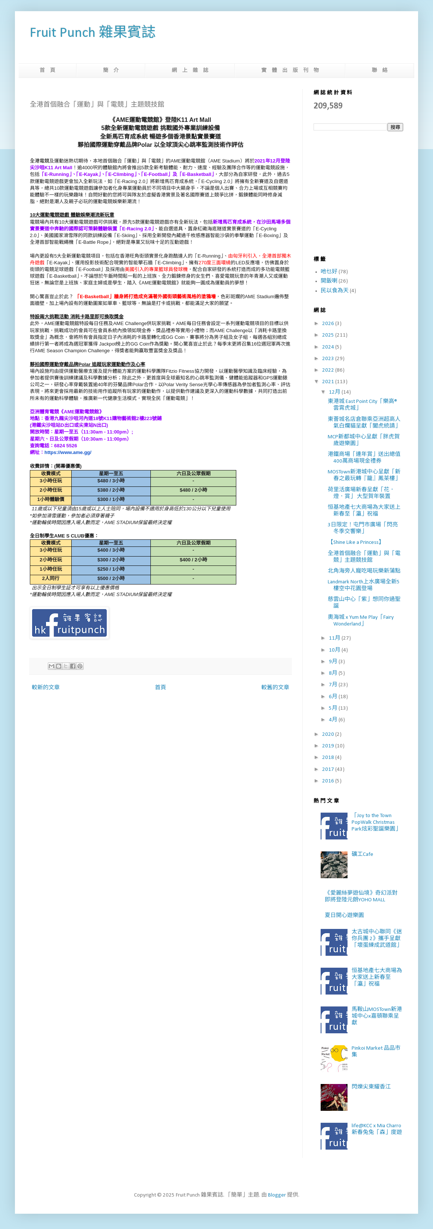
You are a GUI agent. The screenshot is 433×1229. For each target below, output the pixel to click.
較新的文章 (46, 688)
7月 (334, 685)
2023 (328, 359)
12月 (335, 392)
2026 (328, 324)
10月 (335, 650)
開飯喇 (329, 281)
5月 (334, 708)
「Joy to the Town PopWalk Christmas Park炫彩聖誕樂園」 (376, 822)
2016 (328, 781)
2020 (328, 734)
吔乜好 (329, 272)
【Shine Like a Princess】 (356, 542)
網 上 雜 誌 (190, 70)
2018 (328, 757)
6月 (334, 697)
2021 (328, 382)
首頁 (160, 688)
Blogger (277, 1195)
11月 (335, 638)
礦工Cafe (362, 854)
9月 (334, 662)
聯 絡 (379, 70)
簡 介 (111, 70)
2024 (328, 347)
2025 (328, 335)
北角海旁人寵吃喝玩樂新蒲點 (364, 571)
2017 (328, 769)
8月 (334, 673)
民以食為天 (335, 291)
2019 (328, 746)
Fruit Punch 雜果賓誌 (93, 33)
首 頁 (47, 70)
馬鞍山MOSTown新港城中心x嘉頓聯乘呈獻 (377, 1016)
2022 (328, 370)
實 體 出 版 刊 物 (290, 70)
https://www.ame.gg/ (67, 452)
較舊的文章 (275, 688)
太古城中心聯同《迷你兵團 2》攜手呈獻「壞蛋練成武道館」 (377, 938)
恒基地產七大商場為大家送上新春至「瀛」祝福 (377, 977)
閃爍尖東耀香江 (371, 1087)
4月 (334, 720)
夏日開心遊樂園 (344, 915)
